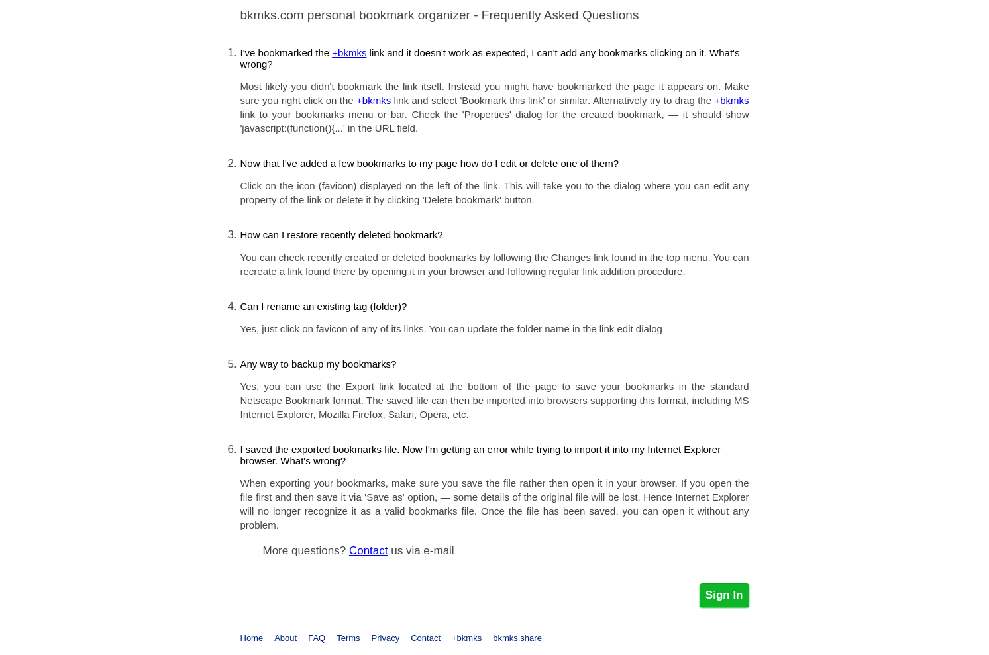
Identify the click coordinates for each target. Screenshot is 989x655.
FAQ (316, 638)
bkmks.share (517, 638)
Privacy (386, 638)
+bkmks (349, 52)
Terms (348, 638)
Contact (368, 550)
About (285, 638)
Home (252, 638)
